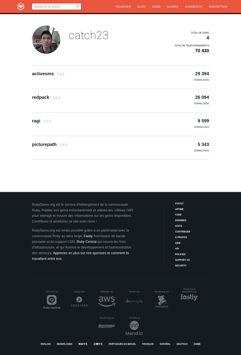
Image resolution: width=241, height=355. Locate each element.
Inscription (218, 6)
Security (181, 265)
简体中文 (83, 344)
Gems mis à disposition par (190, 290)
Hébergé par (108, 291)
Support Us (182, 260)
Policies (180, 254)
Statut (179, 203)
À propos (181, 237)
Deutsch (182, 344)
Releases (123, 6)
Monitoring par (162, 291)
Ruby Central (86, 242)
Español (165, 344)
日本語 (197, 344)
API (177, 248)
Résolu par (136, 291)
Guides (172, 6)
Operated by (53, 293)
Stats (178, 226)
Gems (156, 6)
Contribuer (182, 231)
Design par (81, 291)
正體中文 (98, 344)
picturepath (49, 144)
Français (148, 344)
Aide (178, 243)
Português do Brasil (122, 344)
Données (180, 220)
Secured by (136, 318)
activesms (48, 73)
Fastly (88, 236)
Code (178, 214)
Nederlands (64, 344)
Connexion (193, 6)
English (46, 344)
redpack (46, 97)
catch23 (89, 35)
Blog (141, 6)
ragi (41, 120)
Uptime (179, 209)
